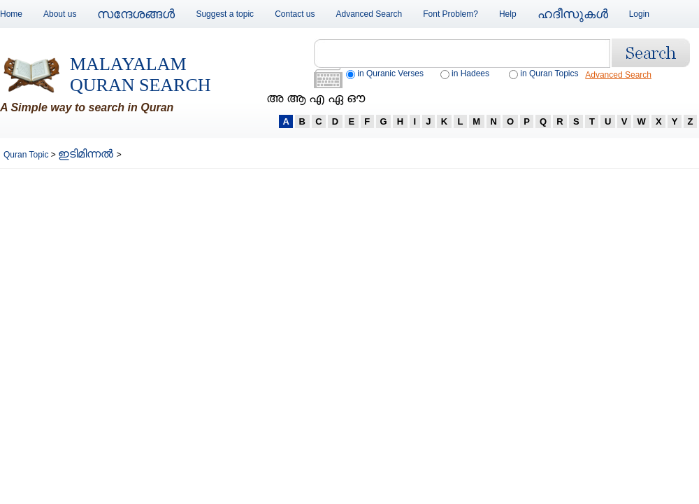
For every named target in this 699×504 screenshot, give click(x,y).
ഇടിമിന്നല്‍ (87, 154)
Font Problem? (450, 14)
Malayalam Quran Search (140, 74)
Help (508, 14)
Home (11, 14)
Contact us (295, 14)
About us (59, 14)
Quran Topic (27, 155)
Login (639, 14)
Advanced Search (369, 14)
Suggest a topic (225, 14)
